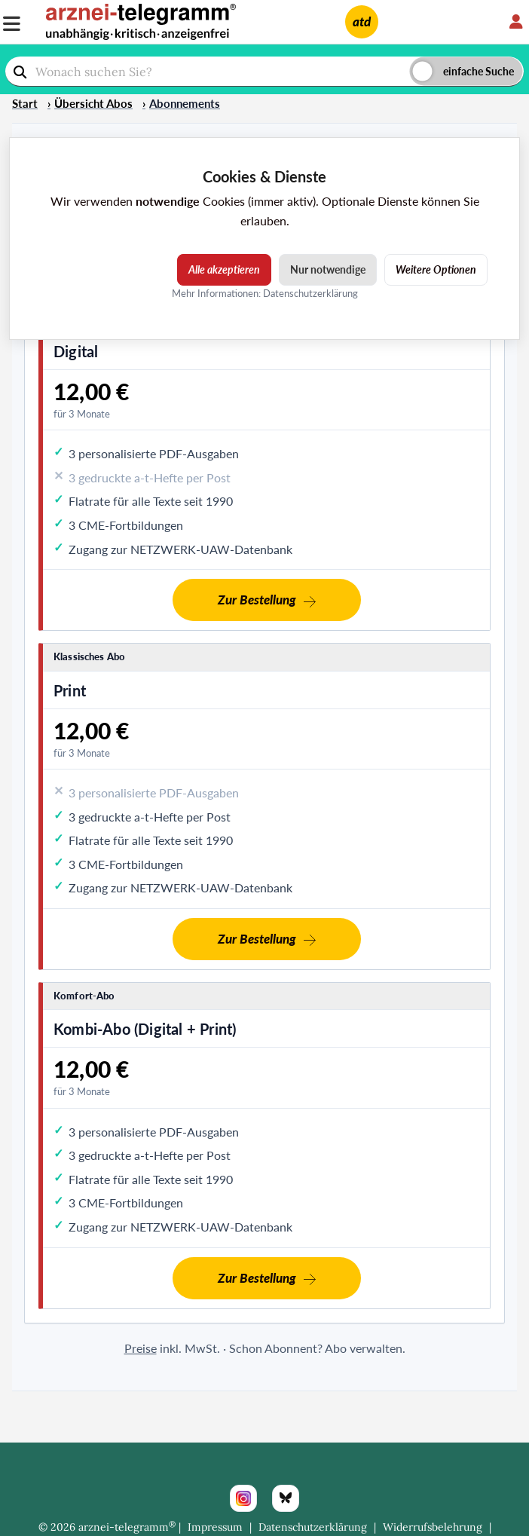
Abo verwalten (363, 1348)
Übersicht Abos (93, 103)
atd (362, 21)
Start (25, 103)
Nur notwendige (327, 269)
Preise (140, 1348)
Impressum (215, 1527)
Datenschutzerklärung (312, 1527)
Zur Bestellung (257, 599)
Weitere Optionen (436, 269)
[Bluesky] (285, 1498)
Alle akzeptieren (224, 269)
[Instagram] (243, 1498)
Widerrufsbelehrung (432, 1527)
